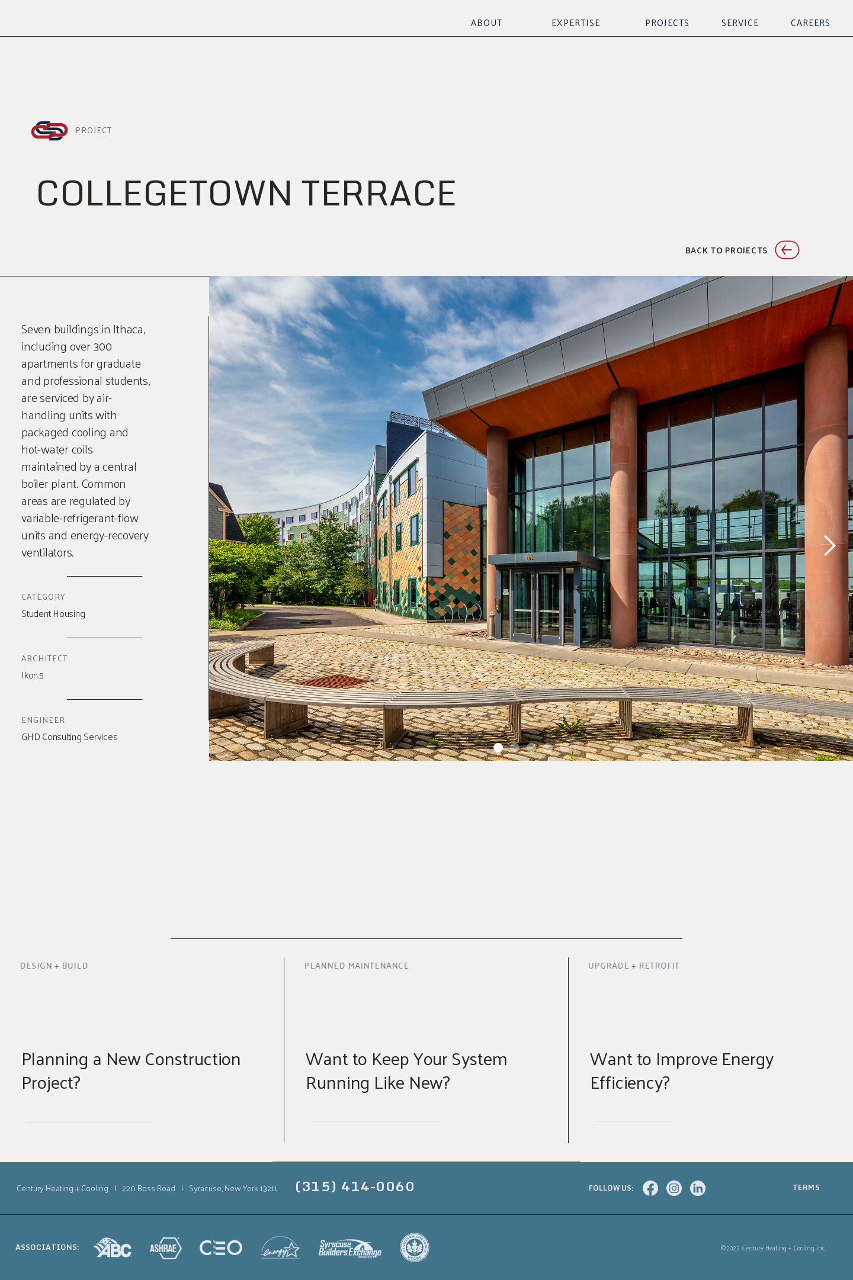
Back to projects (726, 250)
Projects (667, 22)
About (486, 22)
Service (740, 22)
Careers (810, 22)
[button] (575, 22)
